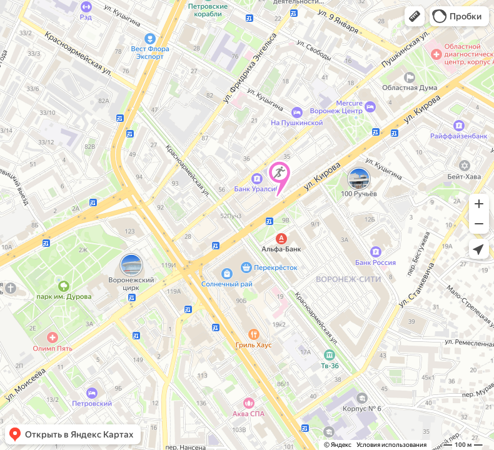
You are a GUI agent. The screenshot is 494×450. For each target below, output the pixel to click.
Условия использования (391, 444)
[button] (415, 16)
